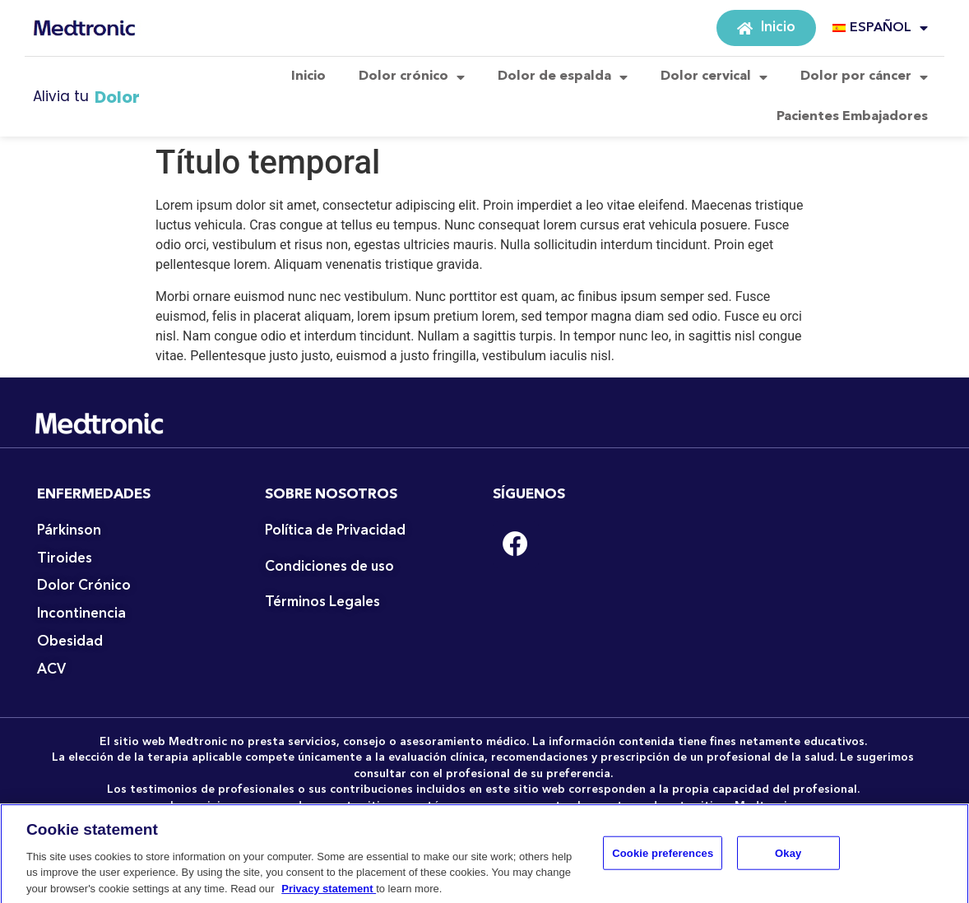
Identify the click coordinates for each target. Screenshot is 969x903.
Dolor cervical (714, 77)
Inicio (308, 76)
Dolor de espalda (563, 77)
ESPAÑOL (880, 28)
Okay (788, 863)
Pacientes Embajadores (852, 116)
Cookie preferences (662, 863)
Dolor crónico (412, 77)
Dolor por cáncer (864, 77)
